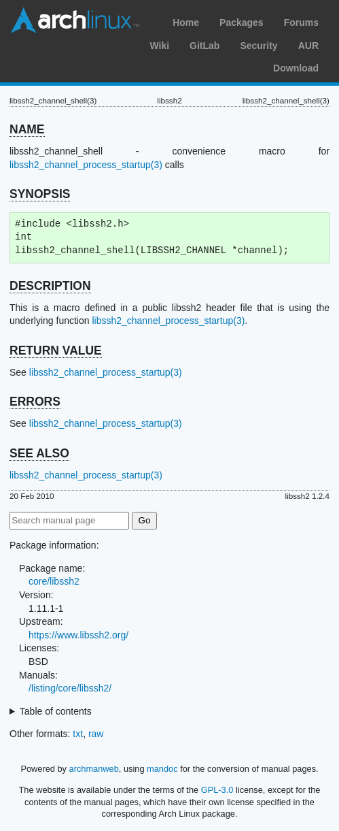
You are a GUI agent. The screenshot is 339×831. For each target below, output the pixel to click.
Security (258, 45)
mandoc (162, 769)
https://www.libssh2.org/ (78, 635)
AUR (308, 45)
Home (186, 22)
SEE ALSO (39, 453)
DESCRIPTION (50, 286)
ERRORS (35, 401)
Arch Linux (74, 20)
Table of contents (56, 711)
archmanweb (94, 769)
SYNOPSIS (40, 194)
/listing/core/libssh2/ (70, 688)
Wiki (159, 45)
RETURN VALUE (56, 350)
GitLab (204, 45)
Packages (241, 22)
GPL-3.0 (217, 790)
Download (296, 68)
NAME (27, 129)
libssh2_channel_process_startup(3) (86, 164)
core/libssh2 (54, 581)
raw (96, 733)
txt (78, 733)
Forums (301, 22)
